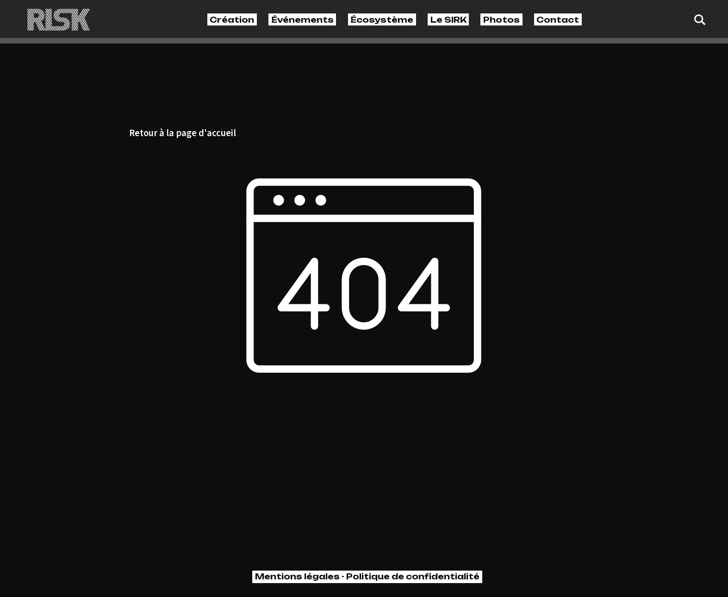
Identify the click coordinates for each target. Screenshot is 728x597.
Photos (501, 20)
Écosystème (381, 20)
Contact (557, 20)
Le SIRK (448, 20)
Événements (302, 20)
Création (232, 20)
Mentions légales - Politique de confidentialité (367, 576)
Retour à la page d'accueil (182, 133)
